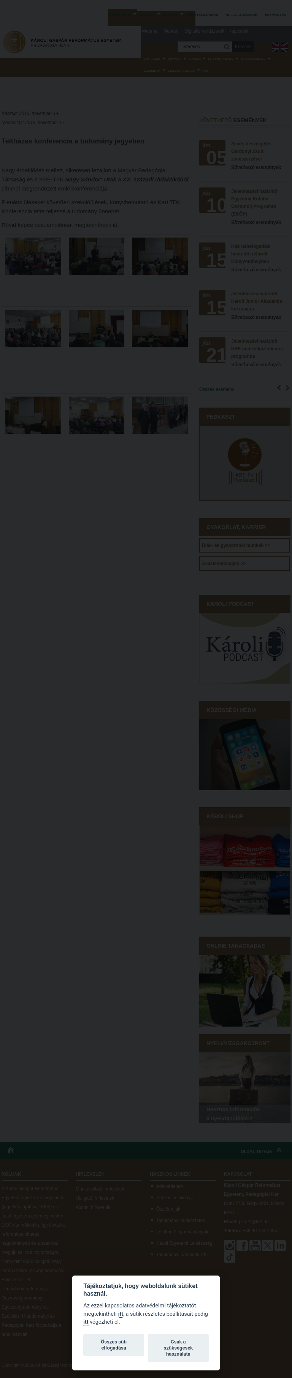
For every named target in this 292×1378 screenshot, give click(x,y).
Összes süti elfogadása (114, 1345)
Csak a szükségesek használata (178, 1348)
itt (120, 1314)
